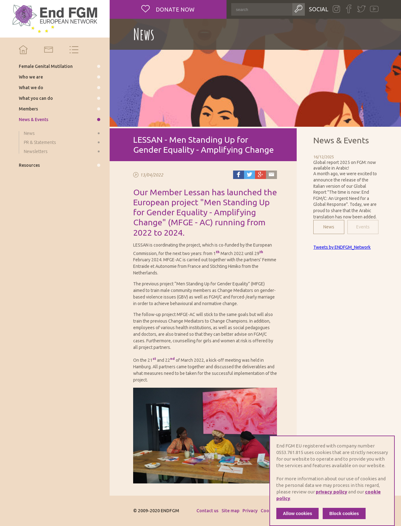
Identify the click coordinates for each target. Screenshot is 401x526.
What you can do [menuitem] (36, 98)
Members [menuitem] (28, 109)
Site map (230, 510)
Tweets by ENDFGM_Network (342, 247)
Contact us (207, 510)
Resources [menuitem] (29, 165)
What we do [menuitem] (31, 87)
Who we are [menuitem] (31, 77)
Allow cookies (297, 513)
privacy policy (331, 491)
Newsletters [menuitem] (36, 151)
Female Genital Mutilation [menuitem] (46, 66)
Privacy (250, 510)
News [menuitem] (29, 133)
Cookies (269, 510)
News (328, 226)
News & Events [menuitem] (33, 119)
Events (363, 226)
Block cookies (344, 513)
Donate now (174, 9)
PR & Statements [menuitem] (40, 142)
